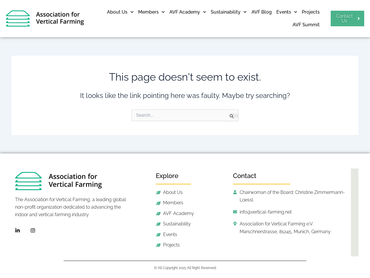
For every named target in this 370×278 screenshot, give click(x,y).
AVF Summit (306, 24)
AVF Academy (187, 12)
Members (151, 12)
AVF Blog (261, 12)
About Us (120, 12)
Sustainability (229, 12)
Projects (311, 12)
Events (286, 12)
